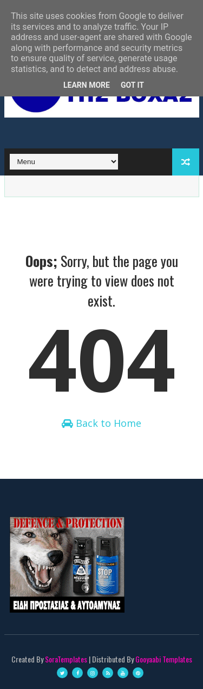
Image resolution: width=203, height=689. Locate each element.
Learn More (86, 85)
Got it (132, 85)
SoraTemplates (66, 659)
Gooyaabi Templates (163, 659)
